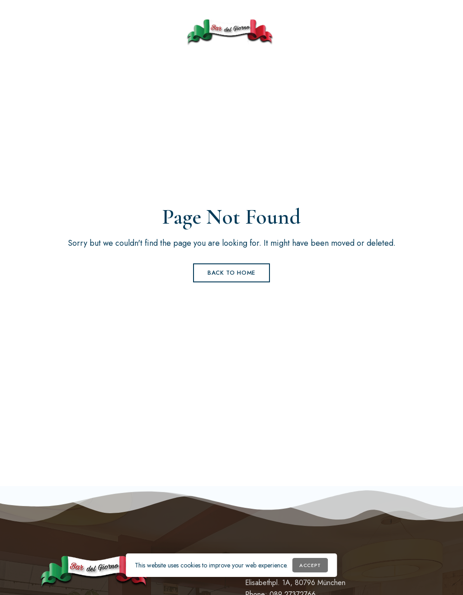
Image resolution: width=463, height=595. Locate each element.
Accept (310, 565)
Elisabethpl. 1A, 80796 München (295, 582)
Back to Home (231, 272)
